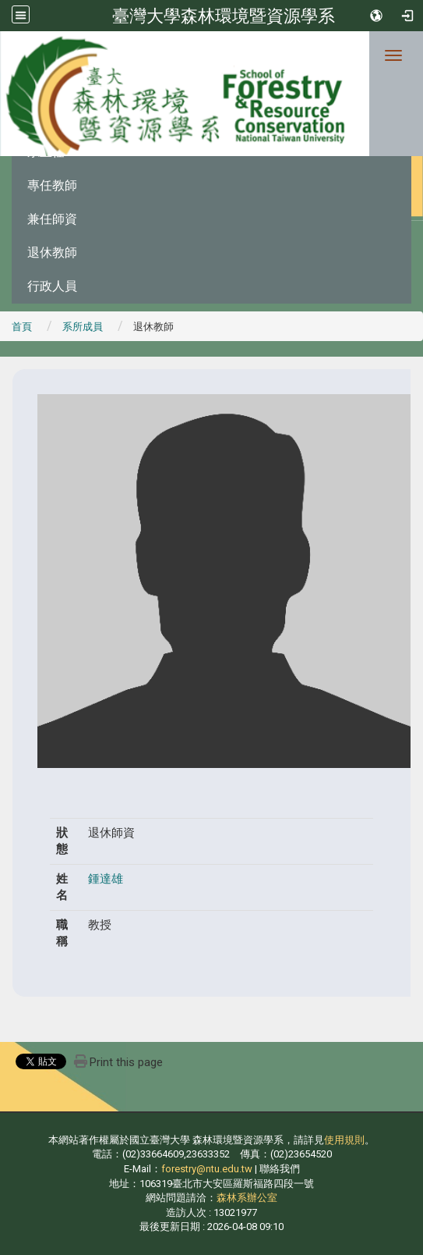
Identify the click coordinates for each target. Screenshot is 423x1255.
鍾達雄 (105, 879)
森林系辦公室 (247, 1197)
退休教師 (52, 252)
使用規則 (344, 1140)
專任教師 (52, 185)
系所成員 (82, 326)
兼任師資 (52, 219)
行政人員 (52, 286)
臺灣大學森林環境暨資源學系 (223, 15)
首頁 (22, 326)
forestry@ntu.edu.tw (206, 1169)
